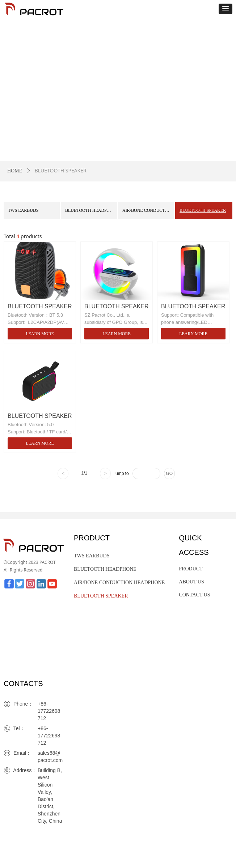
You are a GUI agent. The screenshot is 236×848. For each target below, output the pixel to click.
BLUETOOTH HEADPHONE (91, 210)
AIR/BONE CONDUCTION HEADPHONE (148, 210)
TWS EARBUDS (23, 210)
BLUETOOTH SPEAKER (203, 210)
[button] (225, 9)
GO (169, 473)
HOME (14, 171)
